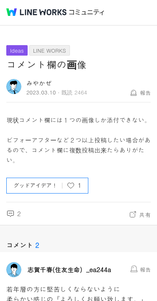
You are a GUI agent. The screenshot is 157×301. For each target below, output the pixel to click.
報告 (145, 93)
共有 (145, 214)
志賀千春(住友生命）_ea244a (69, 269)
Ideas (17, 50)
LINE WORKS (49, 50)
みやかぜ (38, 83)
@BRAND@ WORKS (36, 12)
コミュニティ (86, 12)
